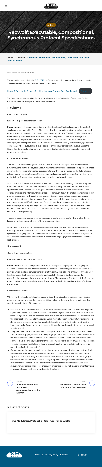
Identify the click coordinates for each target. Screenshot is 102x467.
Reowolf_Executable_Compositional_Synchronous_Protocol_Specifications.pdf (42, 91)
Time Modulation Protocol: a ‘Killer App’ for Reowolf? (40, 421)
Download (85, 91)
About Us (39, 454)
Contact (64, 454)
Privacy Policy (51, 454)
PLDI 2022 (39, 80)
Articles (50, 25)
